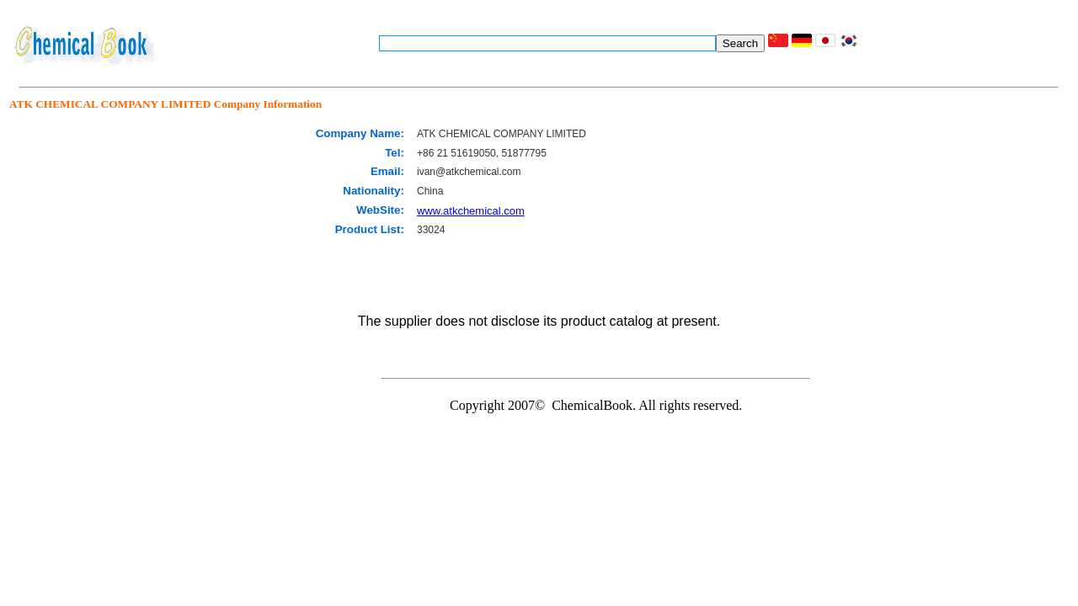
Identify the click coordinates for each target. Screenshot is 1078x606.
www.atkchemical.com (471, 211)
